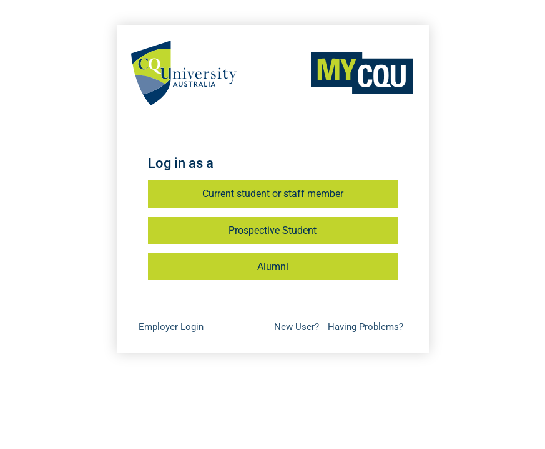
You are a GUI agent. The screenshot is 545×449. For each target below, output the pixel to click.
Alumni (272, 267)
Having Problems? (365, 326)
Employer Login (171, 326)
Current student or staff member (272, 194)
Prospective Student (272, 230)
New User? (296, 326)
